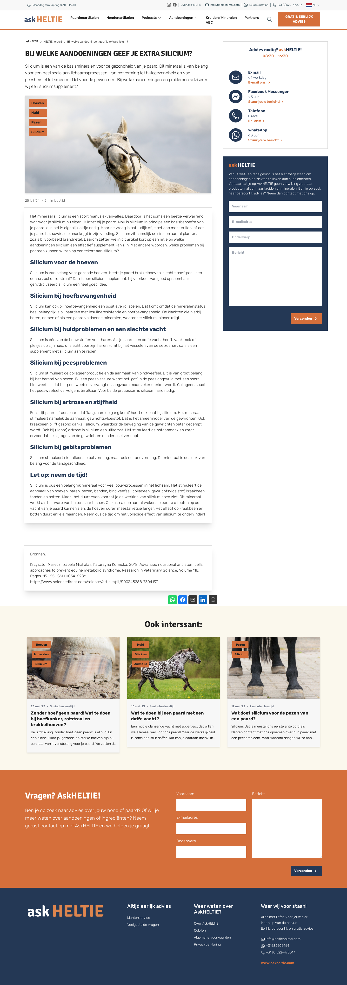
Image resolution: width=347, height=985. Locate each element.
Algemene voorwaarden (212, 937)
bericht (258, 794)
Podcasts (151, 18)
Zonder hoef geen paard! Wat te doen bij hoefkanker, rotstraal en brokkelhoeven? (71, 718)
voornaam (185, 794)
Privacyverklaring (207, 944)
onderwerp (186, 841)
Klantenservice (138, 918)
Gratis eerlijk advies (299, 19)
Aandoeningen (183, 18)
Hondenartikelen (120, 18)
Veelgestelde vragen (143, 925)
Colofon (200, 930)
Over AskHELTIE (206, 923)
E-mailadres (187, 817)
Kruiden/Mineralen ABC (221, 20)
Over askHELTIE (191, 4)
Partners (252, 18)
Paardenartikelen (84, 18)
